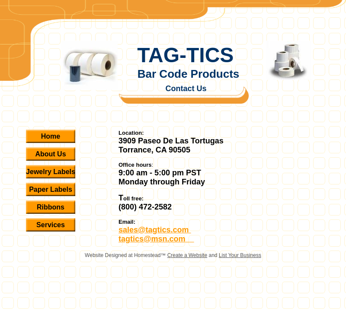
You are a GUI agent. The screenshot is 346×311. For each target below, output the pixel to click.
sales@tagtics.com (155, 229)
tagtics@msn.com (152, 239)
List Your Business (240, 255)
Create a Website (187, 255)
